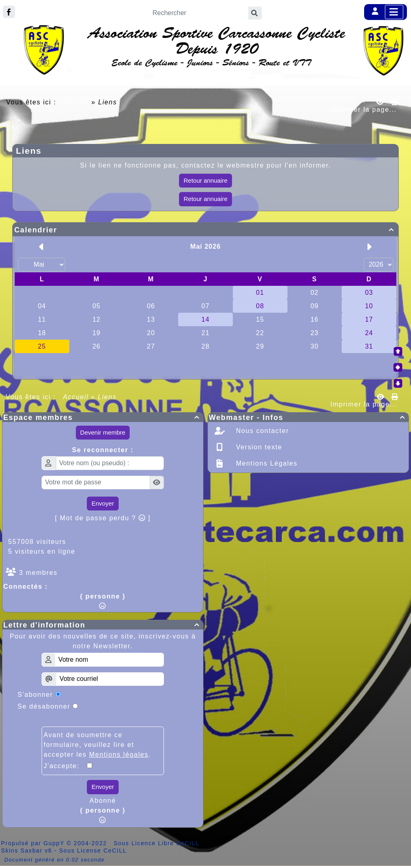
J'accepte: (65, 765)
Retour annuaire (205, 180)
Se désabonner (44, 706)
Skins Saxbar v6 (26, 850)
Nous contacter (261, 430)
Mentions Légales (266, 463)
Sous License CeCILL (93, 850)
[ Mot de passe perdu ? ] (103, 518)
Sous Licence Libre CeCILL (157, 843)
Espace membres (102, 417)
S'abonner (35, 694)
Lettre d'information (102, 625)
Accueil (76, 102)
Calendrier (205, 230)
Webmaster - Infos (308, 417)
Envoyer (102, 503)
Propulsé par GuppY (34, 843)
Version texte (258, 447)
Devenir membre (103, 432)
